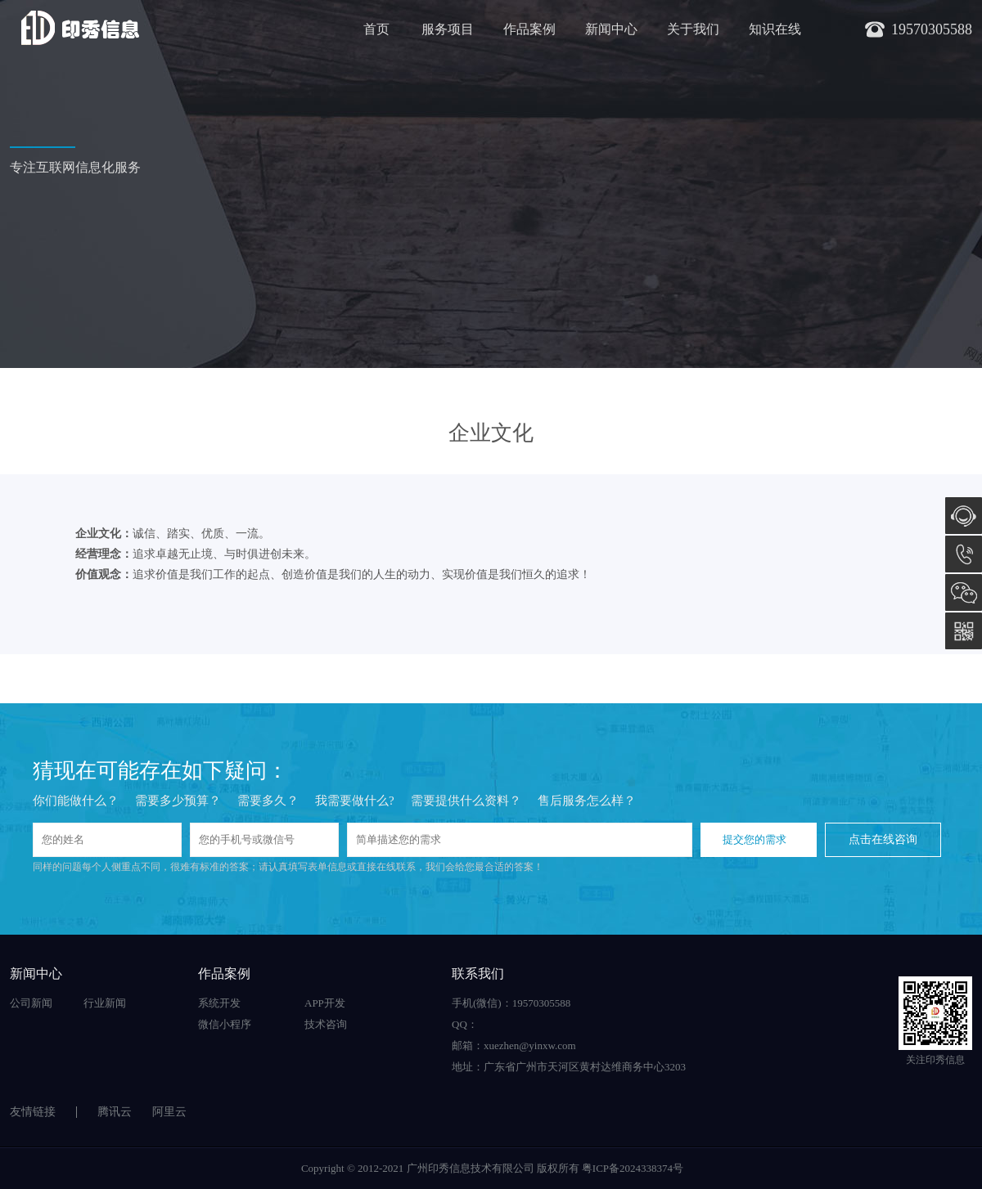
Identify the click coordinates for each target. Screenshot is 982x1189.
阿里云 (169, 1112)
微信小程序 (224, 1024)
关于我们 (693, 29)
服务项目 (447, 29)
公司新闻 (31, 1003)
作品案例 (529, 29)
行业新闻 (104, 1003)
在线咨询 (963, 515)
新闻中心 (611, 29)
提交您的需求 (754, 839)
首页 (376, 29)
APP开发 (324, 1003)
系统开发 (219, 1003)
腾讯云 (114, 1112)
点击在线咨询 (883, 839)
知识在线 (775, 29)
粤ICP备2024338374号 (632, 1168)
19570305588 (963, 554)
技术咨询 (325, 1024)
